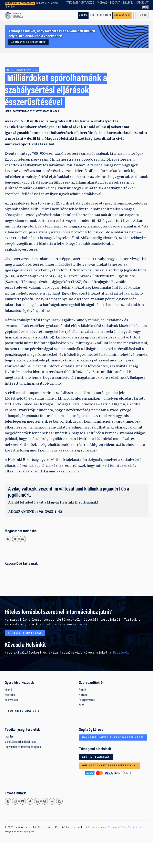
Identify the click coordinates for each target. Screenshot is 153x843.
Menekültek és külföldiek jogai (20, 742)
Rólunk (82, 690)
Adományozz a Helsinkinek (28, 42)
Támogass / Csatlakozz (80, 2)
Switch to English (145, 7)
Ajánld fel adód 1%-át (25, 502)
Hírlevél (128, 2)
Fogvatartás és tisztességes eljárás (36, 111)
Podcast (115, 2)
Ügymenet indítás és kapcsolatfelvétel (113, 737)
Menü (143, 15)
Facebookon (122, 652)
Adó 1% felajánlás (96, 757)
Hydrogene (29, 831)
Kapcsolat (142, 2)
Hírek (8, 111)
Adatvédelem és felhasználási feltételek (114, 827)
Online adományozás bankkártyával (109, 765)
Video (101, 2)
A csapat (83, 695)
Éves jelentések (87, 700)
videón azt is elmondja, (123, 444)
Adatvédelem (11, 700)
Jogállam (9, 736)
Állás (81, 705)
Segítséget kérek (100, 15)
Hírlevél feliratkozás (25, 633)
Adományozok (122, 15)
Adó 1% (83, 15)
